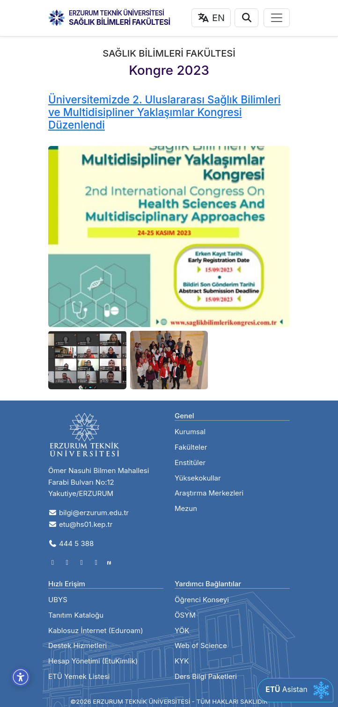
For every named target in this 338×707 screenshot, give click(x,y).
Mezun (186, 508)
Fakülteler (191, 447)
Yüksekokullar (198, 478)
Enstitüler (190, 462)
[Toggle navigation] (277, 17)
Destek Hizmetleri (77, 645)
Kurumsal (190, 431)
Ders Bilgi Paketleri (206, 676)
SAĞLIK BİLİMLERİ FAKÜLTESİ (119, 22)
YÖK (182, 630)
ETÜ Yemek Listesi (79, 676)
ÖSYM (185, 615)
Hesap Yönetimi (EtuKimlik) (93, 660)
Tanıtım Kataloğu (75, 615)
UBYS (57, 599)
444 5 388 (71, 543)
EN (211, 17)
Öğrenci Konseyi (202, 599)
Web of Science (201, 645)
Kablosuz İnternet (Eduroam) (95, 630)
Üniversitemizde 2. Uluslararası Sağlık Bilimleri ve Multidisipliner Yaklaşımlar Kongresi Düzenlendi (164, 112)
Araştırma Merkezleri (209, 492)
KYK (182, 660)
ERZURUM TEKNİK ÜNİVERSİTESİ (116, 13)
